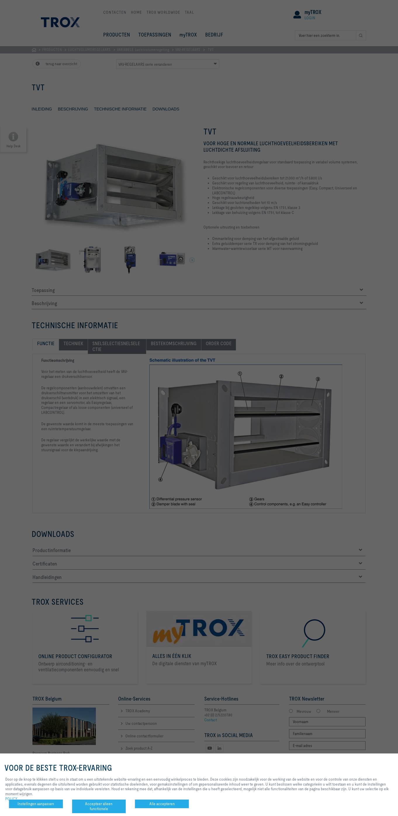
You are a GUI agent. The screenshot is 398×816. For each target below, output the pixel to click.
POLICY (11, 798)
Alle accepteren (162, 803)
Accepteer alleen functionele (99, 806)
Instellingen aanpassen (36, 803)
